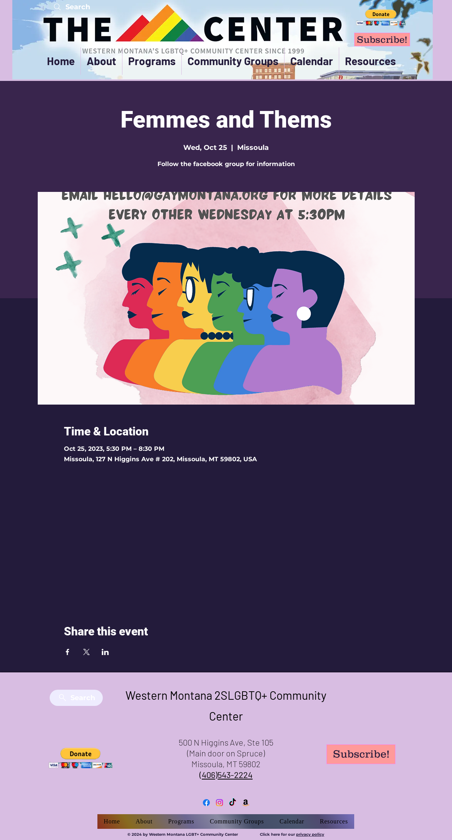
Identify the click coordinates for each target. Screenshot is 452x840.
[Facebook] (206, 802)
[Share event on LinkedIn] (105, 652)
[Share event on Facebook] (67, 652)
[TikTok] (232, 802)
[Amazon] (245, 802)
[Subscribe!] (382, 39)
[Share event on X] (86, 652)
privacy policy (310, 834)
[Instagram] (219, 802)
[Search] (71, 6)
